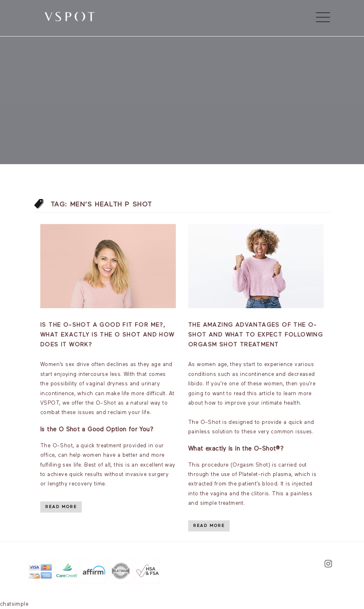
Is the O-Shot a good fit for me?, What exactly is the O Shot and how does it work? (107, 335)
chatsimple (14, 604)
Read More (61, 507)
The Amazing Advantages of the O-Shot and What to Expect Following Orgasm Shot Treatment (255, 335)
